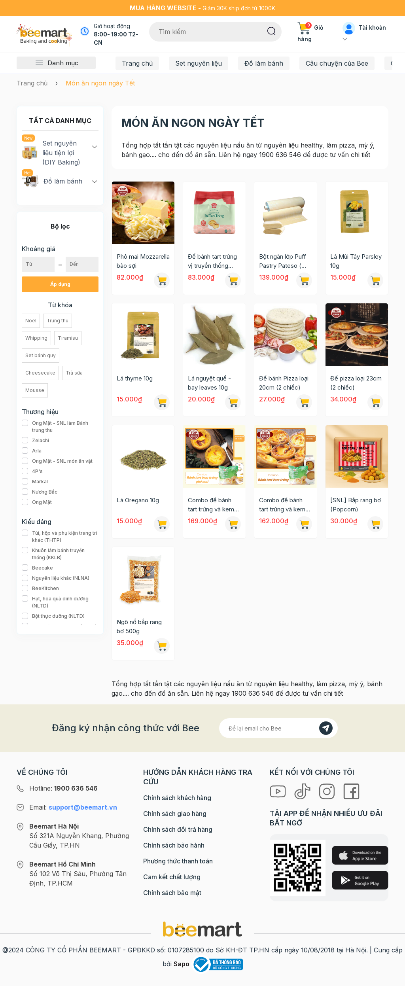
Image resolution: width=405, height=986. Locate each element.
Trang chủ (137, 63)
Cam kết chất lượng (172, 877)
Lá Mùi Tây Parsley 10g (356, 261)
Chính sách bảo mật (172, 893)
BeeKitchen (40, 588)
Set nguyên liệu (198, 63)
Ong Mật (37, 502)
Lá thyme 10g (135, 378)
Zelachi (35, 440)
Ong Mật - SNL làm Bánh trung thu (60, 427)
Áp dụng (60, 284)
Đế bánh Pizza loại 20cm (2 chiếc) (283, 383)
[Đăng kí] (326, 728)
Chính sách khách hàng (177, 798)
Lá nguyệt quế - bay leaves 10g (209, 383)
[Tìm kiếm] (271, 30)
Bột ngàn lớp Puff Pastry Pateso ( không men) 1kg (282, 261)
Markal (35, 481)
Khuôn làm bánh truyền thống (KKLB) (60, 554)
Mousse (34, 390)
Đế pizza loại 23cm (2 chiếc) (356, 383)
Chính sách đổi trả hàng (177, 829)
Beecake (37, 568)
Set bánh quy (40, 355)
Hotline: (63, 788)
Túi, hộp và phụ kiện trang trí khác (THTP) (60, 537)
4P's (32, 471)
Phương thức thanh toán (178, 861)
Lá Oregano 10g (138, 500)
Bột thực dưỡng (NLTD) (53, 616)
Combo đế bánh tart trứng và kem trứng (282, 505)
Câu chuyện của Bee (337, 63)
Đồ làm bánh (263, 63)
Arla (32, 450)
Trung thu (57, 321)
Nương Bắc (39, 492)
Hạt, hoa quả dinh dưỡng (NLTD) (60, 602)
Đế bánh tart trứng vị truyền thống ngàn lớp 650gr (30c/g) (212, 261)
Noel (30, 321)
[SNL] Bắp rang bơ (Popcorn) (355, 504)
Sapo (181, 964)
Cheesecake (40, 373)
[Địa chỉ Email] (278, 728)
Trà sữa (74, 373)
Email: (73, 807)
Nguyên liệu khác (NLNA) (55, 578)
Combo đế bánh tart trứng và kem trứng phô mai (211, 505)
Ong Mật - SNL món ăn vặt (57, 461)
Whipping (36, 338)
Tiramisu (68, 338)
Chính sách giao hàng (174, 814)
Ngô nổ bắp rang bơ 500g (139, 626)
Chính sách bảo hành (173, 845)
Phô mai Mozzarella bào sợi (143, 261)
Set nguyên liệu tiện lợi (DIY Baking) (51, 152)
